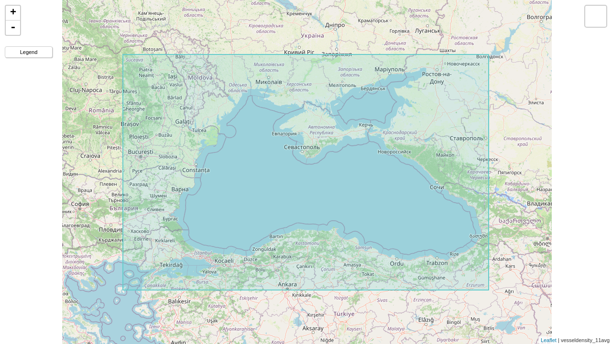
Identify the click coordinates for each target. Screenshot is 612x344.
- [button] (13, 28)
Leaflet (549, 340)
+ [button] (13, 13)
